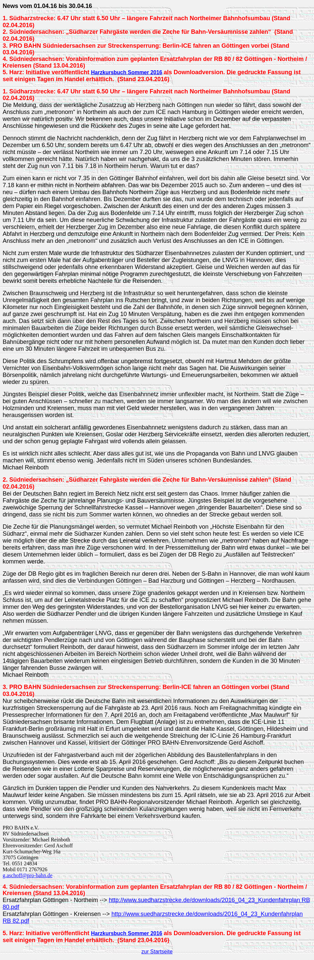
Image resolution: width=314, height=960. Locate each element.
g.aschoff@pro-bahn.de (27, 875)
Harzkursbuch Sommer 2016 (126, 72)
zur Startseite (156, 951)
